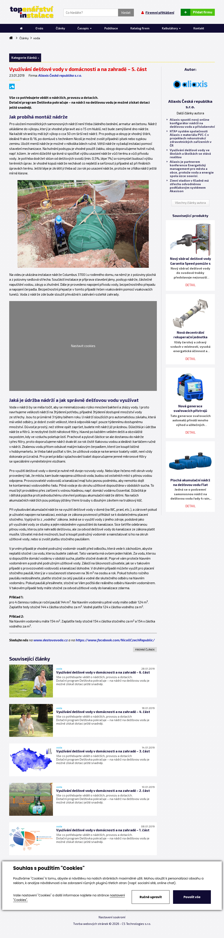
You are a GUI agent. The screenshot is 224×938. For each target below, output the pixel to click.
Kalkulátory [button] (171, 28)
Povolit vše (192, 897)
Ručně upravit (151, 897)
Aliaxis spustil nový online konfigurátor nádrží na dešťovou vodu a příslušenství (191, 123)
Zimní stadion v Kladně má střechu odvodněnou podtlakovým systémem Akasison (188, 186)
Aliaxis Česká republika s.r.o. (60, 75)
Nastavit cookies (83, 346)
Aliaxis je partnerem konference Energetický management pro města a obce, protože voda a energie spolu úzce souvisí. (190, 169)
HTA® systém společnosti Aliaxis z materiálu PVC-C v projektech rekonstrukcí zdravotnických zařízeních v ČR (189, 138)
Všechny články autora (190, 202)
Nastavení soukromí (112, 917)
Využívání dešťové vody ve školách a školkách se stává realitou (189, 153)
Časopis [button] (84, 28)
